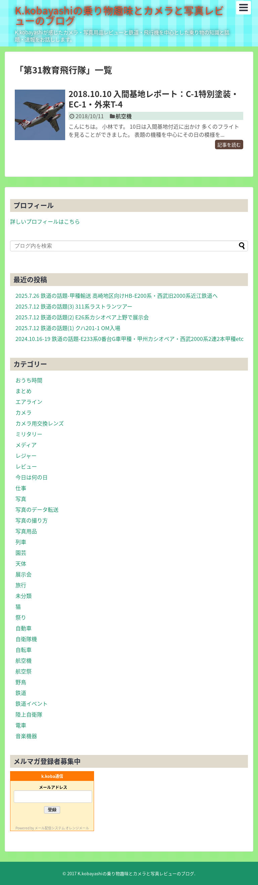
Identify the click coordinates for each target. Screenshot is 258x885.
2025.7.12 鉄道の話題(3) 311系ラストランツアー (73, 306)
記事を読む (229, 144)
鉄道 (20, 693)
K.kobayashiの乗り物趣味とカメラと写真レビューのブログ (119, 15)
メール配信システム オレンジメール (62, 827)
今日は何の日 (31, 477)
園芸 (20, 552)
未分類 (23, 596)
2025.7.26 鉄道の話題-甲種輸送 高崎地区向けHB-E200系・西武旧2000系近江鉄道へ (116, 295)
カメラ (23, 412)
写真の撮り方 (31, 520)
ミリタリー (28, 434)
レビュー (26, 466)
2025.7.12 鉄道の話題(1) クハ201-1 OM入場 (67, 328)
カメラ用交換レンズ (39, 423)
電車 (20, 725)
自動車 (23, 628)
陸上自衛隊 (28, 714)
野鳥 (20, 682)
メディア (26, 445)
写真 (20, 499)
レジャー (26, 455)
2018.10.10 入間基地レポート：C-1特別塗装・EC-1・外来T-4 (154, 99)
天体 (20, 563)
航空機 (124, 116)
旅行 (20, 585)
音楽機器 (26, 736)
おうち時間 (28, 380)
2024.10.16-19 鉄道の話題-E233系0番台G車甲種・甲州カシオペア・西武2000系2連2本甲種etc (129, 339)
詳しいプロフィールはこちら (45, 221)
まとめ (23, 391)
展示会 (23, 574)
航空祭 (23, 671)
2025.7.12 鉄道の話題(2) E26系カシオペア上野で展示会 (82, 317)
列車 (20, 542)
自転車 (23, 649)
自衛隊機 (26, 639)
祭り (20, 617)
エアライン (28, 402)
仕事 (20, 488)
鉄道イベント (31, 703)
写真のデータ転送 (36, 509)
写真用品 (26, 531)
